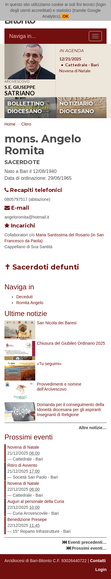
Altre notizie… (93, 427)
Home (9, 124)
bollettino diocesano (25, 107)
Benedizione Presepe (27, 519)
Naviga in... (22, 36)
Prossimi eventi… (89, 548)
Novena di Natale (23, 447)
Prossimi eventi (28, 437)
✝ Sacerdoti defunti (41, 267)
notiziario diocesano (76, 107)
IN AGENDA (71, 50)
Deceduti (24, 296)
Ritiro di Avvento (22, 465)
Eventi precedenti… (87, 542)
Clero (26, 124)
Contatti (98, 560)
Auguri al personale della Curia (35, 501)
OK (65, 16)
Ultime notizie (25, 313)
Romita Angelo (29, 302)
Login (101, 569)
